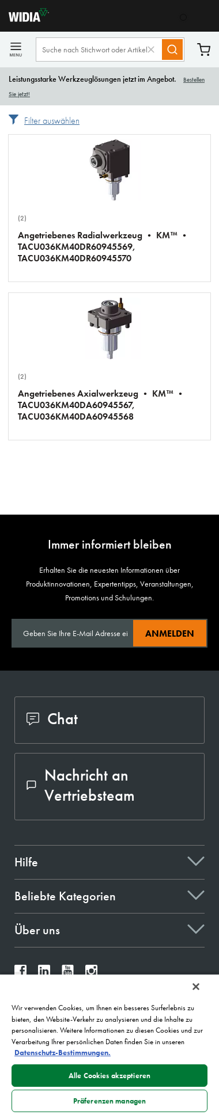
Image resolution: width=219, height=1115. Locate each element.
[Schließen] (195, 986)
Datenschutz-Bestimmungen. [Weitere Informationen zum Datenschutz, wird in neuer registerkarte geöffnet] (62, 1052)
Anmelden (169, 633)
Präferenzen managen (109, 1101)
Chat (52, 719)
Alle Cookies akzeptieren (109, 1075)
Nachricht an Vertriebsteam (81, 785)
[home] (24, 19)
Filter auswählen (52, 121)
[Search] (172, 49)
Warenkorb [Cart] (203, 49)
